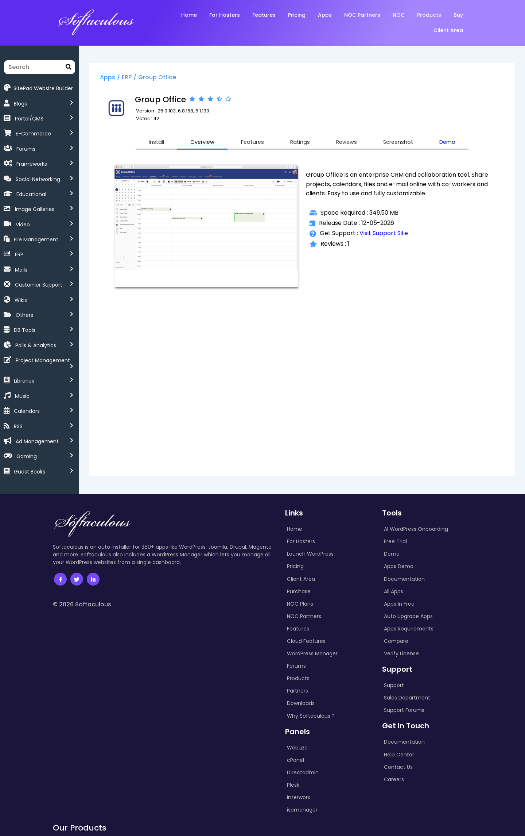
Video (23, 224)
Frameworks (31, 164)
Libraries (24, 375)
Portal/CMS (29, 118)
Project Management (43, 360)
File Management (36, 239)
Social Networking (38, 179)
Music (22, 390)
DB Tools (24, 330)
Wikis (21, 300)
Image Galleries (34, 209)
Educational (31, 194)
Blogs (20, 103)
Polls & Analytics (35, 345)
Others (24, 315)
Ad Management (37, 436)
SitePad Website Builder (38, 87)
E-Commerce (33, 133)
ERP (19, 254)
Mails (21, 269)
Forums (25, 149)
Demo (463, 143)
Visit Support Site (388, 235)
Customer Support (38, 284)
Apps (119, 78)
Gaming (26, 451)
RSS (18, 421)
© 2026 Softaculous (82, 599)
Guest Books (29, 466)
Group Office (168, 78)
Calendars (27, 405)
